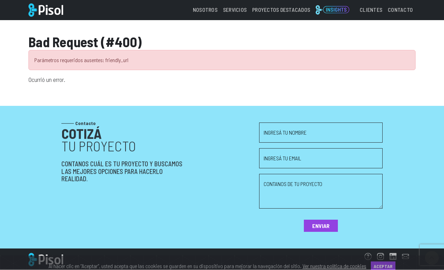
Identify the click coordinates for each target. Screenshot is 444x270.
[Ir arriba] (432, 258)
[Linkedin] (393, 257)
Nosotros (205, 9)
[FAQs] (368, 257)
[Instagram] (380, 257)
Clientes (371, 9)
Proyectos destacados (281, 9)
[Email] (405, 257)
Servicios (235, 9)
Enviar (321, 225)
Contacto (400, 9)
